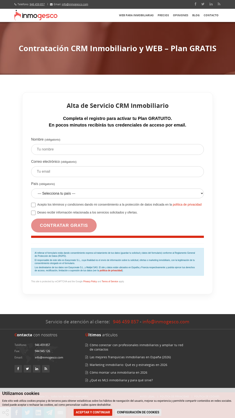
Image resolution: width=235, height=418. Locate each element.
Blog (196, 15)
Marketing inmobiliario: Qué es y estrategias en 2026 (128, 365)
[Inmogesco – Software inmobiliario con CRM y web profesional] (35, 15)
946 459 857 (37, 4)
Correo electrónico (117, 170)
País (117, 192)
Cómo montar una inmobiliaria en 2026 (118, 372)
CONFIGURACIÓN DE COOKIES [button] (138, 412)
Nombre (117, 148)
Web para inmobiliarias (136, 15)
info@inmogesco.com (75, 4)
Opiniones (180, 15)
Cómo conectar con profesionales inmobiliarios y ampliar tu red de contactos (136, 347)
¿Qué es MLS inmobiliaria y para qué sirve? (121, 380)
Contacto (211, 15)
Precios (163, 15)
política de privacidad (187, 204)
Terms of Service (110, 281)
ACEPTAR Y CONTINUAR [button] (93, 412)
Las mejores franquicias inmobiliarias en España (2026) (130, 357)
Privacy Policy (90, 281)
